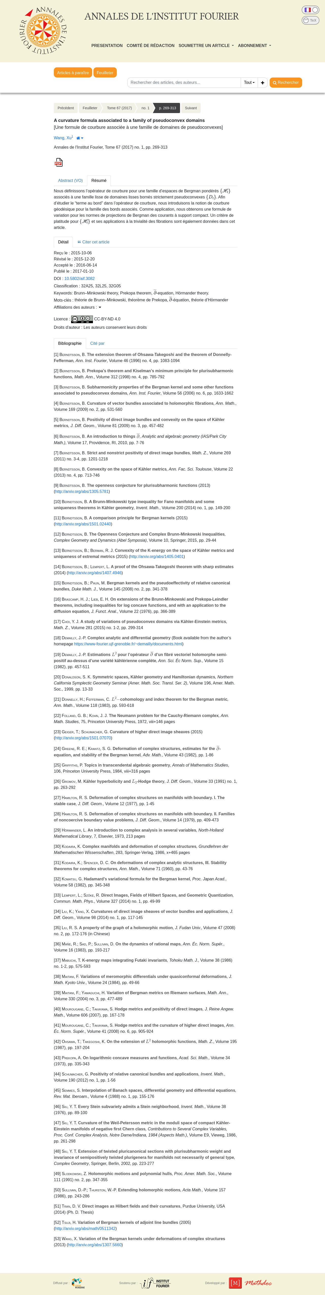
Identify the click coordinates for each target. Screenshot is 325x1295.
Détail (63, 242)
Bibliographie (70, 343)
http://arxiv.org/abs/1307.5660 (95, 1245)
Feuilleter (105, 73)
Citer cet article (93, 242)
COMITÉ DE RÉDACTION (150, 45)
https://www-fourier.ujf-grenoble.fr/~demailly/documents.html (128, 644)
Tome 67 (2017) (119, 108)
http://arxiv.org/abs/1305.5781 (82, 491)
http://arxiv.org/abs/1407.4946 (95, 573)
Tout (248, 82)
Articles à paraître (73, 73)
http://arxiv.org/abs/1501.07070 (83, 738)
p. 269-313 (167, 108)
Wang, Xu (63, 138)
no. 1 (145, 108)
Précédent (66, 108)
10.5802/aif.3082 (79, 278)
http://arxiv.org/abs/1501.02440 (83, 524)
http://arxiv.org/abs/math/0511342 (85, 1228)
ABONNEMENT (253, 45)
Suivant (191, 108)
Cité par (97, 343)
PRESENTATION (107, 45)
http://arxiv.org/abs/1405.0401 (157, 556)
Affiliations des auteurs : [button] (77, 307)
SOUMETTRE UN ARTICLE (204, 45)
